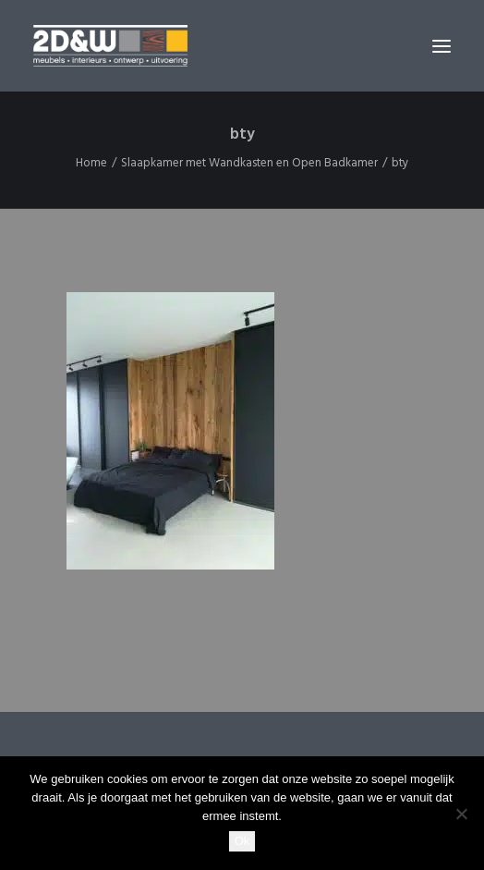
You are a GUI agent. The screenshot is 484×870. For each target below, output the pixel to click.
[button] (441, 46)
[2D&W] (110, 46)
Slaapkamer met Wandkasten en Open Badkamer (249, 163)
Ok (242, 841)
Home (91, 163)
